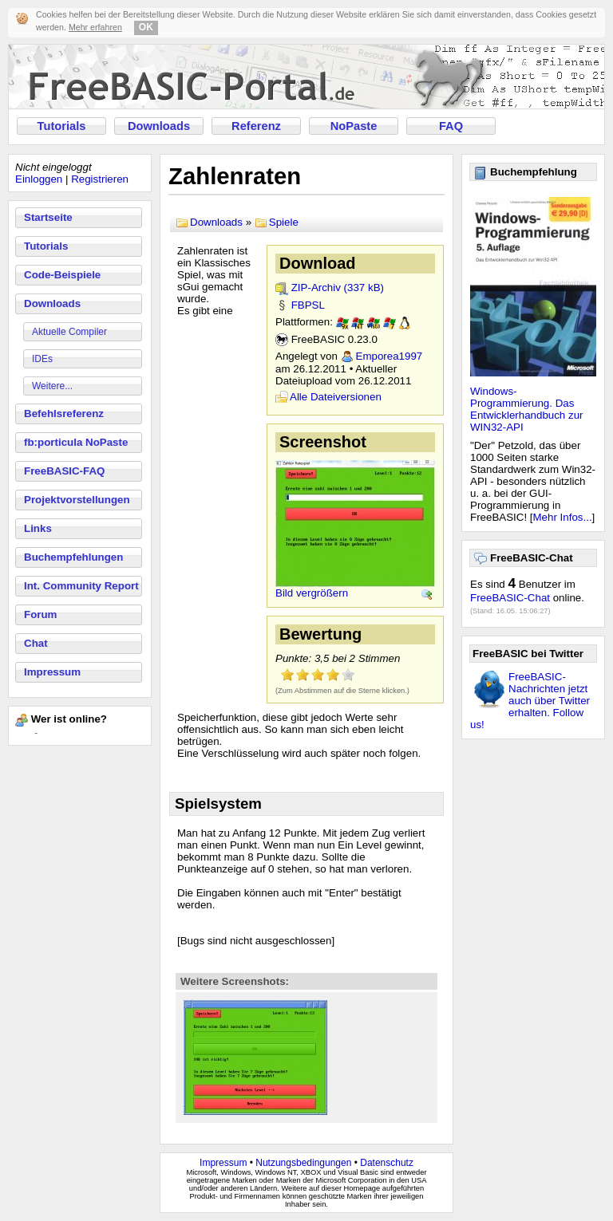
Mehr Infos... (562, 517)
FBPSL (308, 305)
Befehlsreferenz (64, 413)
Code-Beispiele (62, 275)
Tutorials (62, 126)
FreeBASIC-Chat (510, 598)
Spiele (284, 222)
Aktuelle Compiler (69, 331)
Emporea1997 (389, 356)
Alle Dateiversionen (336, 397)
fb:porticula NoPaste (76, 442)
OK (146, 27)
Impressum (52, 672)
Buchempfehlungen (73, 557)
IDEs (42, 358)
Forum (40, 614)
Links (38, 528)
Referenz (256, 126)
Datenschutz (386, 1162)
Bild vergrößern (311, 593)
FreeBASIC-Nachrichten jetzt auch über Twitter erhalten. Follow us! (530, 701)
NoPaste (354, 126)
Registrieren (100, 179)
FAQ (451, 126)
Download (317, 263)
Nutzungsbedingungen (303, 1162)
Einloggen (38, 179)
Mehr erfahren (95, 27)
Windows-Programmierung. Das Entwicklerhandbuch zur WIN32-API (526, 409)
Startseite (48, 217)
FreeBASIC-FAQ (64, 471)
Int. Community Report (81, 586)
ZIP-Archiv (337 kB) (337, 287)
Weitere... (52, 386)
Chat (36, 643)
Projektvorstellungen (77, 500)
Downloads (159, 126)
